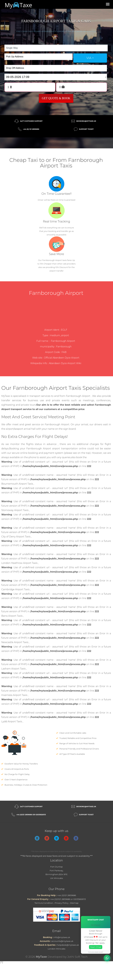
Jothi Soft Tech (77, 956)
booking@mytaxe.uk (86, 121)
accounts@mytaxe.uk (62, 941)
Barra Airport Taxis (12, 615)
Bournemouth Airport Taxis (17, 483)
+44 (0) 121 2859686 (31, 129)
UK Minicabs (56, 878)
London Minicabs (56, 948)
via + (90, 58)
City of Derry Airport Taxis (16, 536)
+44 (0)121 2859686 (66, 895)
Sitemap (74, 903)
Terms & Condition (44, 903)
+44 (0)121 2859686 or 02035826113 (31, 815)
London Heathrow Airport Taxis (19, 563)
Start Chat (95, 947)
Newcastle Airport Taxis (15, 642)
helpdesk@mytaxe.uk (68, 945)
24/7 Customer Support (31, 121)
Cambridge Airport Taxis (15, 589)
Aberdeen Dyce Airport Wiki (65, 363)
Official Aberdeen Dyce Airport (61, 357)
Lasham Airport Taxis (13, 668)
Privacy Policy (61, 903)
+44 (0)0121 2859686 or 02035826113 (68, 899)
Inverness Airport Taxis (14, 695)
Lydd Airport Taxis (12, 721)
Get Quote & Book (56, 98)
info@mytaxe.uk (62, 937)
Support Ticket (86, 129)
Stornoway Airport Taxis (15, 510)
